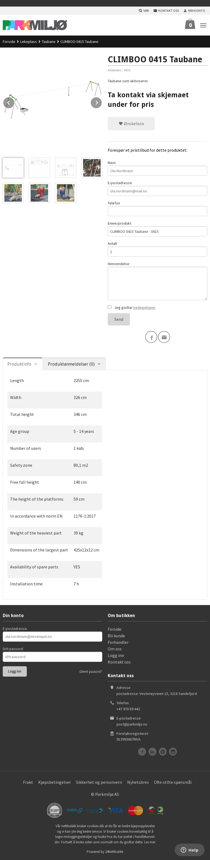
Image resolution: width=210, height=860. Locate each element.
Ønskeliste (131, 123)
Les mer (149, 842)
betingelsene (144, 307)
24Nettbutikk (114, 851)
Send (118, 319)
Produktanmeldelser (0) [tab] (71, 364)
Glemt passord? (90, 671)
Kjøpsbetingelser (54, 782)
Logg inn (116, 655)
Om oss (115, 648)
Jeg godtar (131, 307)
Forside (9, 41)
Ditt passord (13, 648)
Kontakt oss (119, 662)
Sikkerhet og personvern (99, 782)
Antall (157, 249)
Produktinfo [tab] (19, 364)
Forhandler (118, 642)
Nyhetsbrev (138, 782)
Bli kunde (116, 635)
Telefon (157, 208)
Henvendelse (157, 280)
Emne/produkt (157, 228)
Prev (14, 101)
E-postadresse (157, 188)
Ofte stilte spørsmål (173, 782)
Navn (157, 168)
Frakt (28, 782)
